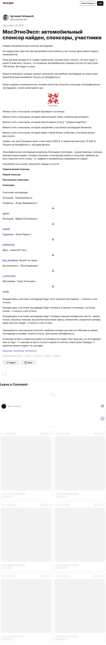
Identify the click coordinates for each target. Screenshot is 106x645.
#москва (7, 351)
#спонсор (18, 351)
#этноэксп (31, 351)
